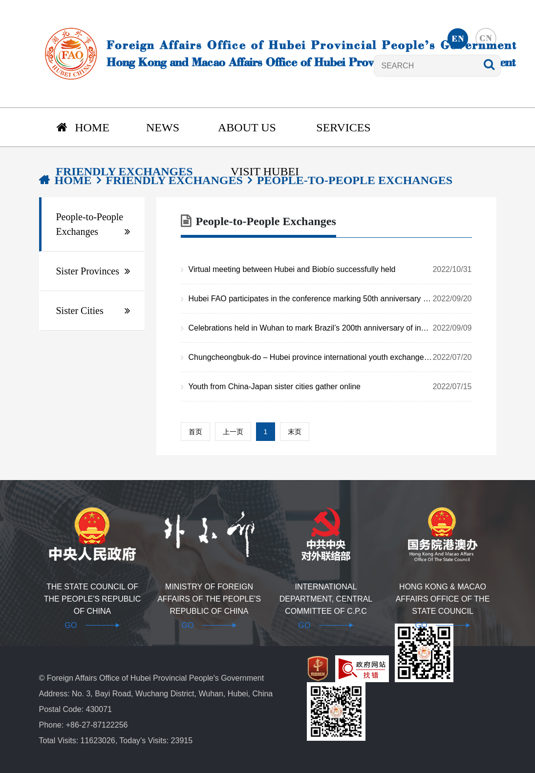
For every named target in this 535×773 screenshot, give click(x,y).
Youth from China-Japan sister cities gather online (330, 386)
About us (247, 127)
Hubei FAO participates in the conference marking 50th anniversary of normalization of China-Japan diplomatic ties (330, 298)
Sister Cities (80, 310)
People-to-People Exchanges (90, 224)
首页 (195, 432)
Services (343, 127)
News (162, 127)
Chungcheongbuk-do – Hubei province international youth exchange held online (330, 357)
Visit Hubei (265, 171)
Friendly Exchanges (124, 171)
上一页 (233, 432)
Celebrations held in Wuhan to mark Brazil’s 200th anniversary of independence (330, 328)
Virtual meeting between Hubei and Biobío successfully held (330, 269)
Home (83, 127)
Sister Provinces (87, 271)
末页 (294, 432)
